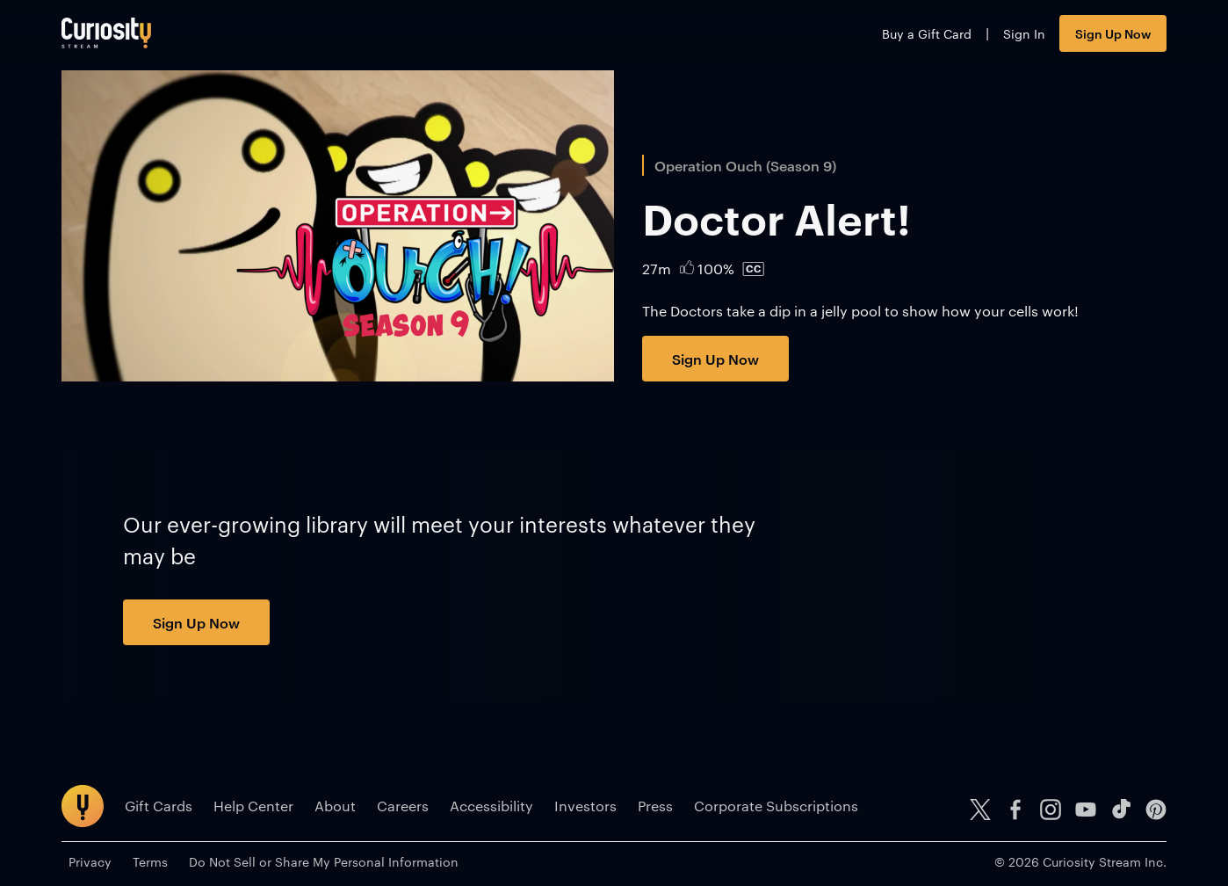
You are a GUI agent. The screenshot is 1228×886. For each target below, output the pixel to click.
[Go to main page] (106, 33)
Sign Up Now (1113, 33)
